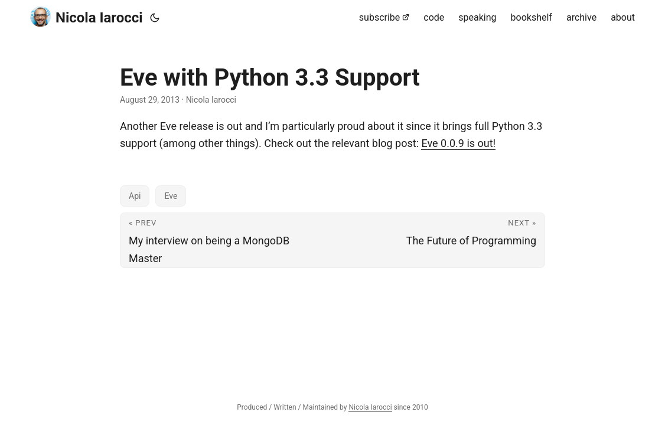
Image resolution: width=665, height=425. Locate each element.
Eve (170, 196)
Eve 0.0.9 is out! (458, 143)
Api (135, 196)
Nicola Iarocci (86, 16)
